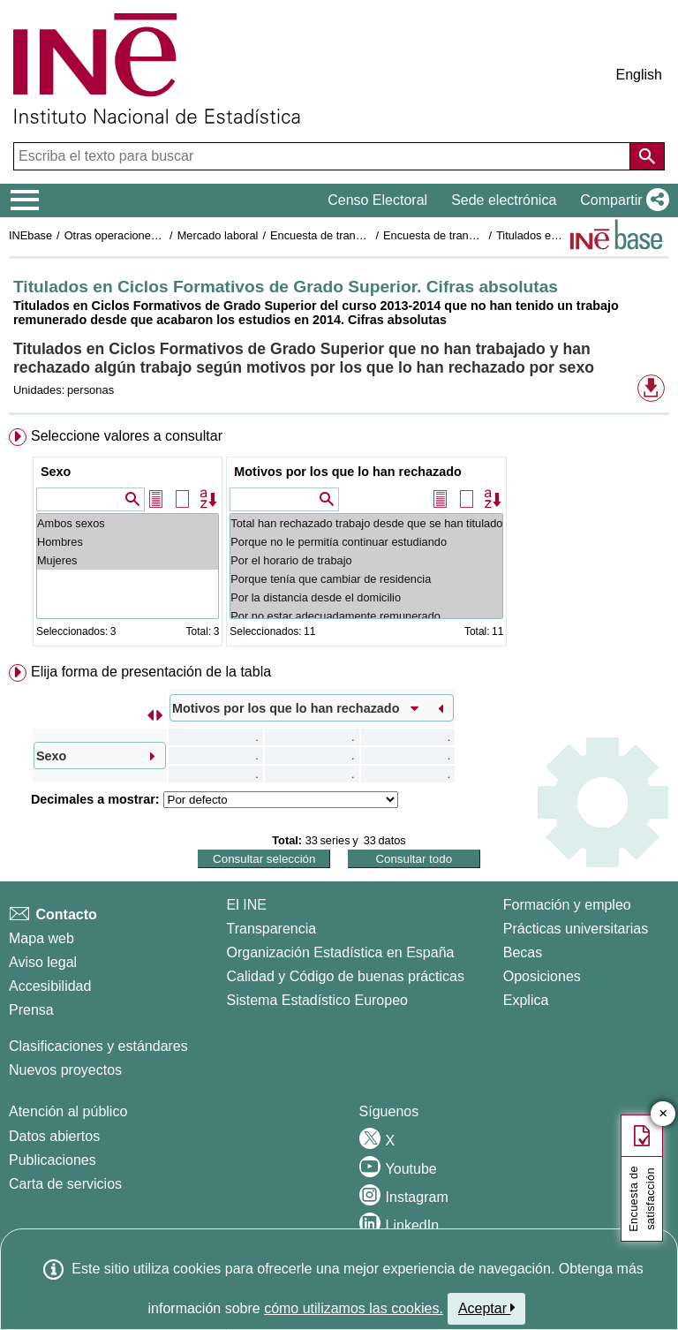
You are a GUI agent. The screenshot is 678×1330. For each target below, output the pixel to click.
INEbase (30, 235)
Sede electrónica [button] (503, 200)
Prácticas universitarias (576, 928)
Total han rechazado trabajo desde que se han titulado (366, 523)
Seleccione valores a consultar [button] (126, 435)
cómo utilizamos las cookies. (353, 1308)
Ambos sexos (127, 523)
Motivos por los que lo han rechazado (347, 472)
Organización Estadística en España (341, 952)
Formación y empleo (567, 904)
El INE (247, 904)
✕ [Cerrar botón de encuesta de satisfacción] (663, 1114)
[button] (621, 200)
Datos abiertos (54, 1136)
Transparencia (272, 928)
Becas (522, 952)
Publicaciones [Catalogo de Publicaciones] (52, 1160)
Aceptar (487, 1308)
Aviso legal (43, 962)
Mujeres (127, 560)
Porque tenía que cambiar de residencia (366, 579)
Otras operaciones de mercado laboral (160, 235)
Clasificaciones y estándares (98, 1046)
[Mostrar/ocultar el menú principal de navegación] (25, 200)
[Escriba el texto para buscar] (323, 156)
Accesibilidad (50, 986)
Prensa (31, 1009)
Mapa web (41, 938)
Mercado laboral (218, 235)
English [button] (639, 74)
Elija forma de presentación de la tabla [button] (151, 671)
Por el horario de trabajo (366, 560)
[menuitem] (339, 541)
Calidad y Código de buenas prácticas (346, 976)
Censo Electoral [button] (377, 200)
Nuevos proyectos (65, 1069)
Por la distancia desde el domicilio (366, 597)
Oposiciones (542, 976)
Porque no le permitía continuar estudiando (366, 542)
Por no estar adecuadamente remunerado (366, 616)
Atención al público (68, 1111)
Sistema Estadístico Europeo (317, 1000)
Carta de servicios (65, 1183)
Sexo (56, 472)
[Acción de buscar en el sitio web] (647, 156)
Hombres (127, 542)
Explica (526, 1000)
